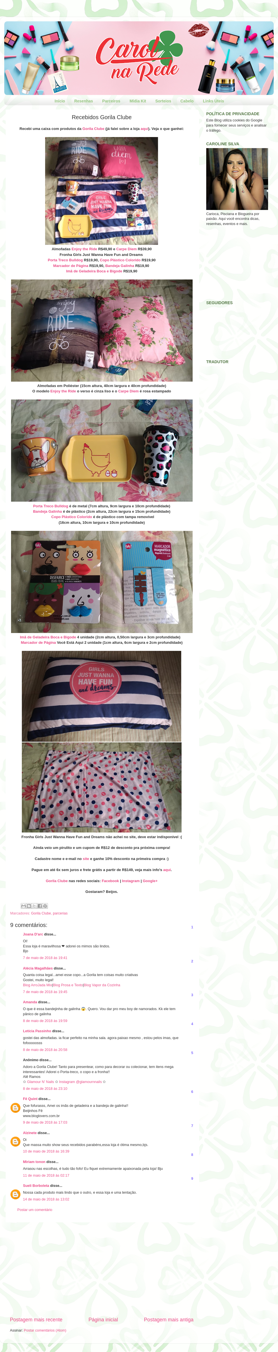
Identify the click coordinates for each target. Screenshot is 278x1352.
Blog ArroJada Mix (37, 985)
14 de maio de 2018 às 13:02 (46, 1199)
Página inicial (103, 1319)
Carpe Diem (126, 249)
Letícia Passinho (37, 1031)
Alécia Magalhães (38, 968)
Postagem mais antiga (168, 1319)
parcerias (60, 913)
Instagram (131, 881)
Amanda (30, 1002)
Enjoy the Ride (84, 249)
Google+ (150, 881)
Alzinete (30, 1133)
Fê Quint (30, 1099)
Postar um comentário (34, 1210)
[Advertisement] (101, 1269)
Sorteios (163, 101)
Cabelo (187, 101)
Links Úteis (213, 101)
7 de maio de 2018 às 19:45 (45, 992)
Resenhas (83, 101)
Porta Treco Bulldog (65, 260)
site (86, 859)
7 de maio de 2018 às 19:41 (45, 958)
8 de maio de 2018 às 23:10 (45, 1089)
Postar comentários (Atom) (45, 1330)
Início (60, 101)
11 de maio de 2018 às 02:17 (46, 1176)
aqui (144, 129)
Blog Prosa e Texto (68, 985)
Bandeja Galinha (119, 266)
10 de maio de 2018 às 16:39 (46, 1151)
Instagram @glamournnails (81, 1082)
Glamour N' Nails (41, 1082)
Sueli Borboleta (36, 1186)
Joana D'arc (33, 934)
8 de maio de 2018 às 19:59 (45, 1021)
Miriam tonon (34, 1162)
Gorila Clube (93, 129)
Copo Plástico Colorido (120, 260)
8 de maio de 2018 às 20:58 (45, 1050)
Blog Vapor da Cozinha (102, 985)
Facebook (110, 881)
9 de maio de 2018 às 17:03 (45, 1122)
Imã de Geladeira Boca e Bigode (94, 271)
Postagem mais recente (36, 1319)
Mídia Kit (138, 101)
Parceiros (111, 101)
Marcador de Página (71, 266)
